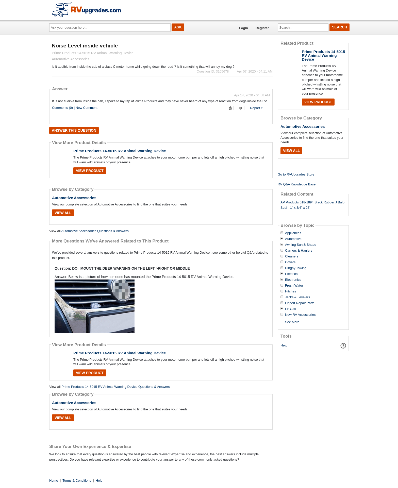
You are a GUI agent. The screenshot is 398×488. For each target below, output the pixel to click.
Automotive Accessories (74, 198)
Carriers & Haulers (298, 250)
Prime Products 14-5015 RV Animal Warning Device (119, 151)
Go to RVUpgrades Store (296, 174)
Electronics (293, 280)
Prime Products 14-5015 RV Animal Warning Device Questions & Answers (115, 387)
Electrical (291, 274)
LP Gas (290, 309)
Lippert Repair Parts (299, 303)
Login (243, 28)
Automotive (293, 239)
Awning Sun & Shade (300, 245)
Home (53, 480)
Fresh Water (294, 285)
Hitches (290, 291)
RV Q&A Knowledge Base (297, 184)
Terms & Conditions (76, 480)
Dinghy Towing (295, 268)
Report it (256, 108)
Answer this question (74, 130)
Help (283, 345)
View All (63, 213)
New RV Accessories (300, 315)
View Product (90, 171)
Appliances (293, 233)
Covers (290, 262)
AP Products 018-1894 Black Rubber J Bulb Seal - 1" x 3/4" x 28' (312, 205)
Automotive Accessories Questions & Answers (94, 231)
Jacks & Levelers (297, 297)
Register (262, 28)
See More (292, 322)
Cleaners (291, 256)
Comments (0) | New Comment (74, 108)
